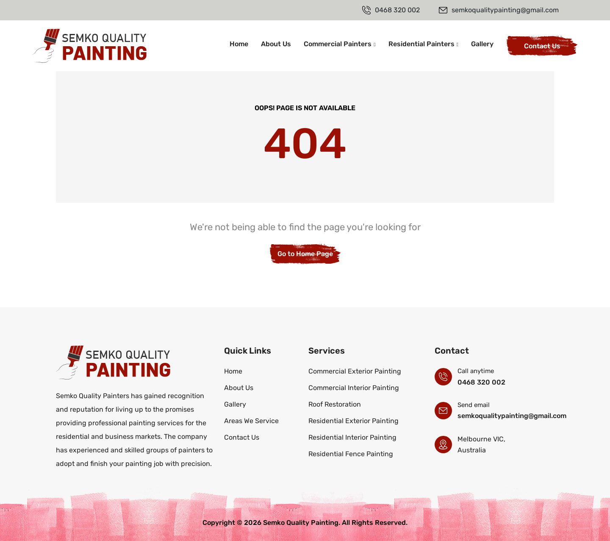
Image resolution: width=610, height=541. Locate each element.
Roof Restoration (334, 404)
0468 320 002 (481, 382)
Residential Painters (421, 44)
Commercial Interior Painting (353, 388)
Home (239, 44)
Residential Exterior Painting (353, 421)
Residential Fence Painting (350, 454)
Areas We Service (251, 421)
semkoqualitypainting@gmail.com (512, 416)
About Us (276, 44)
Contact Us (542, 46)
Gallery (482, 44)
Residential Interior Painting (352, 437)
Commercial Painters (338, 44)
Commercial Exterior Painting (354, 371)
